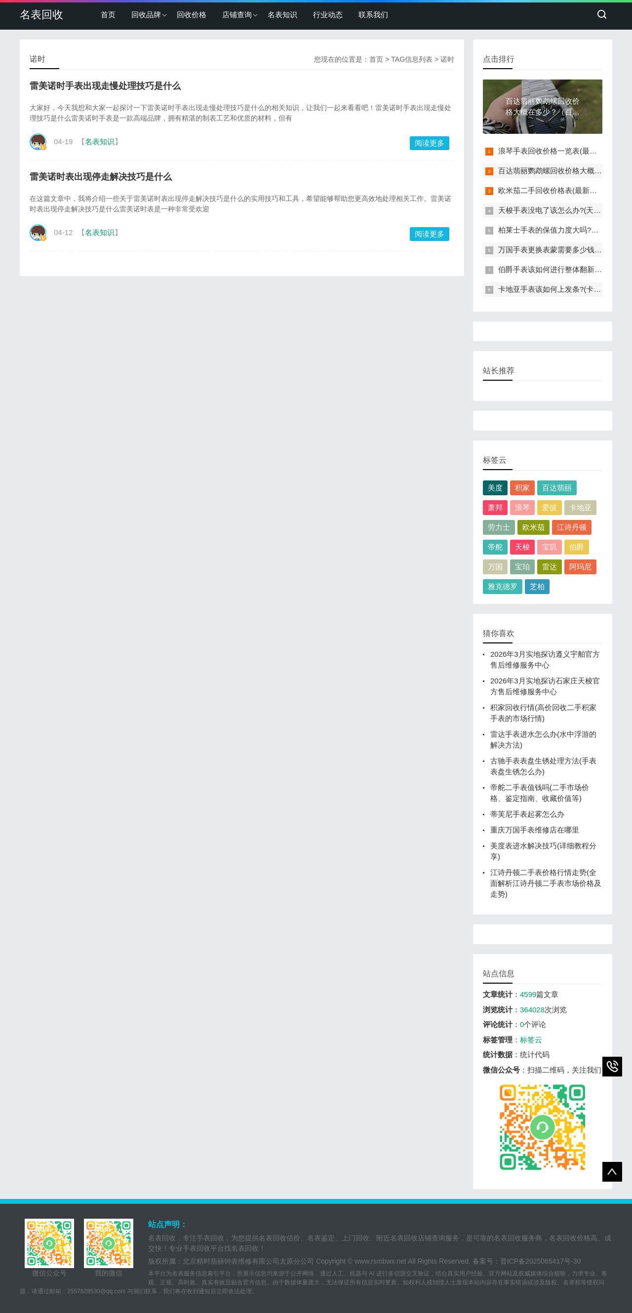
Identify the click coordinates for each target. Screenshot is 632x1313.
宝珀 (522, 566)
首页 (108, 14)
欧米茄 (533, 527)
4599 (528, 994)
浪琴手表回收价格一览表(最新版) (552, 151)
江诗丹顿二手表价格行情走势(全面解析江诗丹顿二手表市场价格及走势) (545, 883)
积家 (522, 487)
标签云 (531, 1039)
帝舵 (495, 547)
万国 (495, 566)
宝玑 (549, 547)
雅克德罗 (502, 586)
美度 (495, 487)
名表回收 (41, 14)
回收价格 (191, 14)
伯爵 (576, 547)
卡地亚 (580, 507)
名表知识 (282, 14)
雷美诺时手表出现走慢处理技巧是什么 (105, 86)
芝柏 (537, 586)
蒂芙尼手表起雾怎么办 (527, 814)
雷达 (549, 566)
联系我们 (373, 14)
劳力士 (499, 527)
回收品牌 (146, 14)
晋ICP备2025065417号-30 (540, 1261)
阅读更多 (429, 143)
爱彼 (549, 507)
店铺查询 (237, 14)
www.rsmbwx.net (380, 1261)
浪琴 (522, 507)
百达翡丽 (557, 487)
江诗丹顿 (572, 527)
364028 (532, 1009)
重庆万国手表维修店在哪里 (534, 830)
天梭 (522, 547)
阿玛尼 (580, 566)
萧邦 (495, 507)
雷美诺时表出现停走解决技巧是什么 (101, 177)
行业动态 (328, 14)
